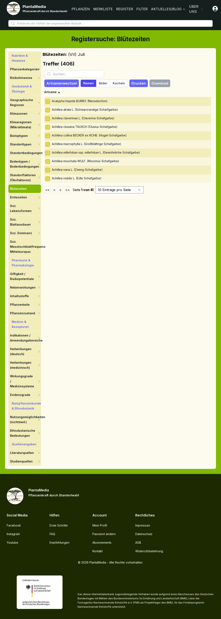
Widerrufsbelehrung (149, 551)
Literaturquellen (22, 453)
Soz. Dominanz (21, 233)
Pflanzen (81, 9)
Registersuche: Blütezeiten (110, 39)
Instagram (13, 534)
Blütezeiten (18, 188)
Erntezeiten (18, 197)
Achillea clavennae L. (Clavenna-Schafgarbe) (83, 118)
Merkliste (103, 9)
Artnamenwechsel (61, 83)
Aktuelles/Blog (168, 9)
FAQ (52, 534)
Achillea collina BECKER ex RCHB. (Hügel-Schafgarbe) (89, 135)
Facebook (14, 525)
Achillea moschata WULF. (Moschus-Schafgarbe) (85, 161)
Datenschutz (143, 534)
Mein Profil (99, 525)
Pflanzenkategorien (24, 69)
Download (160, 83)
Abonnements (101, 542)
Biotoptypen (19, 135)
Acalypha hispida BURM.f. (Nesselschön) (79, 101)
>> (67, 190)
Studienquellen (21, 461)
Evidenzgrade (20, 395)
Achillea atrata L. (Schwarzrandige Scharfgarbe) (85, 109)
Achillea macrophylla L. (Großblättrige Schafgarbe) (86, 144)
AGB (138, 542)
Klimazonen (18, 113)
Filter (142, 9)
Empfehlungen (59, 542)
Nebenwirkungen (23, 287)
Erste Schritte (59, 525)
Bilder (103, 83)
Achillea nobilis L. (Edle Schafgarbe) (76, 178)
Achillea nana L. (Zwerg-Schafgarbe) (77, 169)
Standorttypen (20, 144)
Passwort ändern (104, 534)
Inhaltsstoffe (19, 296)
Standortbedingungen (26, 153)
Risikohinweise (21, 78)
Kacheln (119, 83)
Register (124, 9)
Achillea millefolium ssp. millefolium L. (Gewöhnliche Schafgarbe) (96, 152)
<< (47, 190)
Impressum (142, 525)
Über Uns (196, 9)
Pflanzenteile (20, 304)
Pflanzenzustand (22, 313)
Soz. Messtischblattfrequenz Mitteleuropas (28, 246)
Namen (88, 83)
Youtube (12, 542)
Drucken (139, 83)
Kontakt (97, 551)
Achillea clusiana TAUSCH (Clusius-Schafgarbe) (85, 126)
